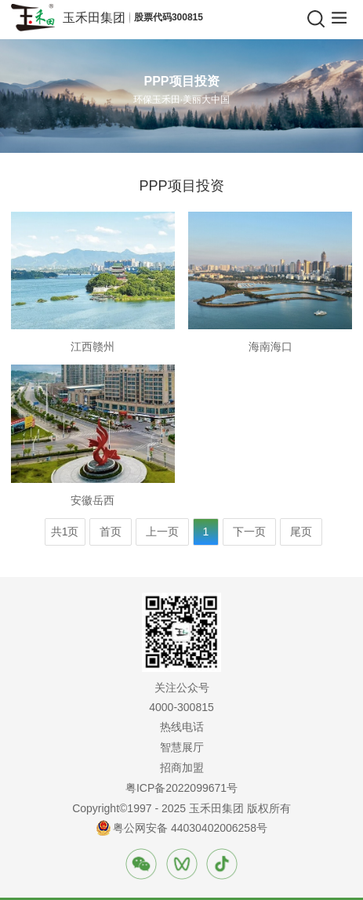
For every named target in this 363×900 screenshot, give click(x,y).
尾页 (301, 531)
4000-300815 (181, 707)
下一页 (249, 531)
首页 (111, 531)
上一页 (162, 531)
